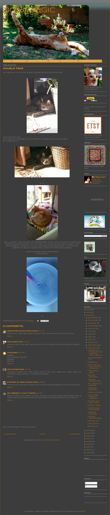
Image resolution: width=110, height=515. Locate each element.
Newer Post (10, 434)
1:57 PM (41, 331)
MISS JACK (54, 61)
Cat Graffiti (93, 423)
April (90, 339)
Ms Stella (92, 426)
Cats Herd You (15, 342)
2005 (88, 452)
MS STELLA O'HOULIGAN (38, 61)
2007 (88, 447)
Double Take (94, 405)
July (90, 331)
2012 (88, 433)
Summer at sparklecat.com (22, 382)
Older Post (74, 434)
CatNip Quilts (19, 61)
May (90, 337)
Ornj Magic (29, 10)
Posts (88, 483)
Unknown (12, 352)
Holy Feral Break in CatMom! (93, 396)
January (92, 348)
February (93, 345)
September (93, 326)
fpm (62, 511)
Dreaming (92, 362)
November (93, 320)
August (91, 328)
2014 (88, 315)
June (90, 334)
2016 (88, 309)
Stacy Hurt (100, 177)
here (92, 107)
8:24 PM (41, 382)
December (93, 317)
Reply (10, 336)
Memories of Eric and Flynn (22, 331)
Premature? (93, 421)
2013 (88, 430)
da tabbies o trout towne (21, 393)
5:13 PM (26, 342)
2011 (88, 436)
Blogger (81, 511)
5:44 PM (21, 352)
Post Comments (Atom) (48, 440)
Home (7, 61)
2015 (88, 312)
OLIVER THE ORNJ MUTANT (90, 61)
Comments (91, 486)
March (91, 342)
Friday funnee (95, 392)
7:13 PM (27, 369)
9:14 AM (39, 393)
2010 (88, 438)
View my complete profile (97, 181)
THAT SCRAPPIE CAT (69, 61)
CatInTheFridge (15, 369)
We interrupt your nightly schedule (95, 366)
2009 (88, 441)
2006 (88, 449)
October (92, 323)
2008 (88, 444)
